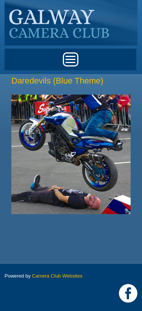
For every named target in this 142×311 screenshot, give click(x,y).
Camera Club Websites (57, 276)
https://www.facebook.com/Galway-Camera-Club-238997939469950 (128, 293)
